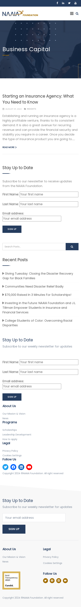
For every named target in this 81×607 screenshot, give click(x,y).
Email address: (31, 216)
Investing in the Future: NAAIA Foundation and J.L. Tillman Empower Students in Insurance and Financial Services (39, 307)
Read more (8, 147)
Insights (31, 108)
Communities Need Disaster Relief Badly (34, 286)
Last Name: (40, 204)
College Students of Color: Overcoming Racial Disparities (37, 322)
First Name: (40, 194)
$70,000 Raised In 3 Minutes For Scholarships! (38, 295)
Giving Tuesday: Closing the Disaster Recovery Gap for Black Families (37, 275)
